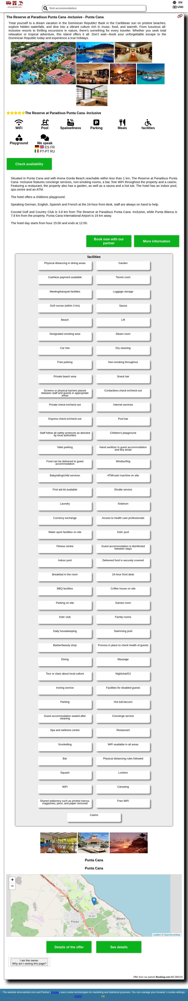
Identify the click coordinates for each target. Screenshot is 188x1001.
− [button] (12, 886)
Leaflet (156, 935)
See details (119, 947)
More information (156, 241)
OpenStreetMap (172, 935)
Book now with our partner (109, 241)
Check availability (29, 164)
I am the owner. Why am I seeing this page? (29, 962)
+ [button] (12, 880)
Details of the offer (69, 947)
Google (55, 992)
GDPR (78, 996)
